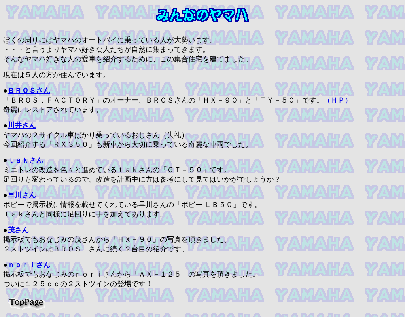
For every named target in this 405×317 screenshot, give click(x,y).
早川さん (22, 195)
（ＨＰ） (338, 100)
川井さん (22, 125)
